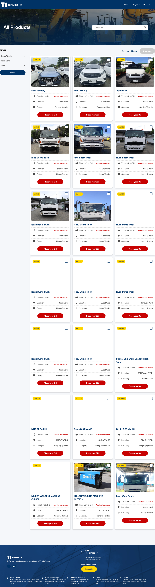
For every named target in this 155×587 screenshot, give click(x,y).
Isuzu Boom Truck (125, 157)
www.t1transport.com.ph (92, 559)
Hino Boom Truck (40, 157)
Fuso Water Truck (125, 496)
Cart (148, 4)
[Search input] (119, 27)
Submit (12, 73)
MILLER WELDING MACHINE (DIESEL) (45, 497)
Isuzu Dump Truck (125, 224)
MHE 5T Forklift (39, 429)
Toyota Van (121, 90)
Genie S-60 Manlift (83, 429)
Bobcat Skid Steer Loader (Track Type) (132, 360)
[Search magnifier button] (145, 27)
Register (136, 4)
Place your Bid (50, 115)
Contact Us (89, 569)
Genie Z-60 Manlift (125, 429)
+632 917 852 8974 (92, 553)
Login (126, 4)
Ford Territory (38, 90)
